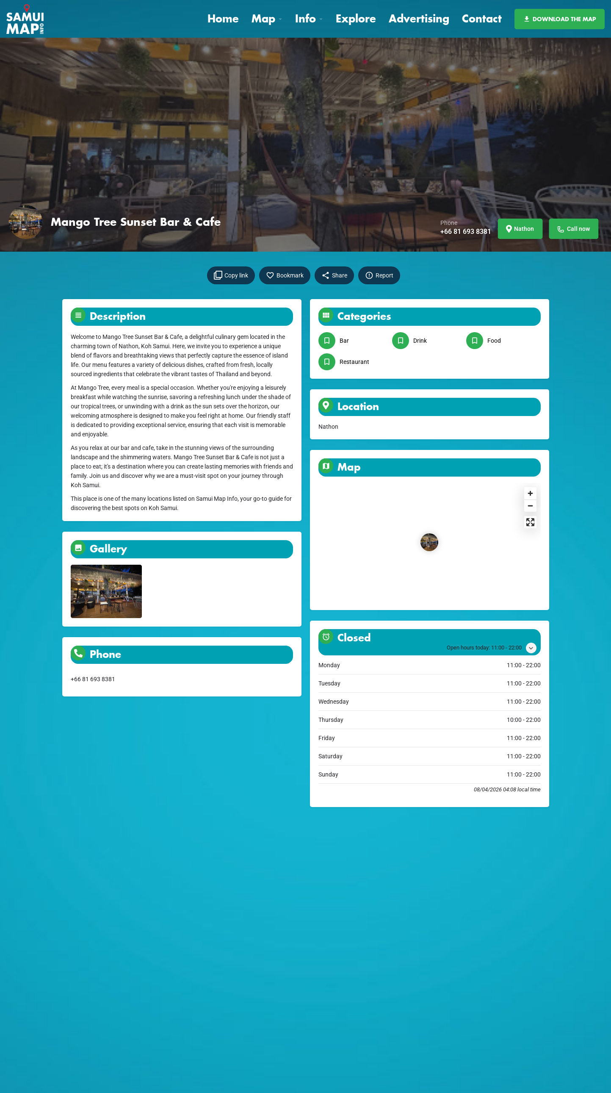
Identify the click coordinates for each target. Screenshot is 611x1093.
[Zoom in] (530, 493)
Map (263, 18)
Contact (482, 18)
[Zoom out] (530, 505)
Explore (356, 18)
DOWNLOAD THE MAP (559, 19)
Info (305, 18)
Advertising (419, 18)
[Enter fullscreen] (530, 522)
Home (223, 18)
